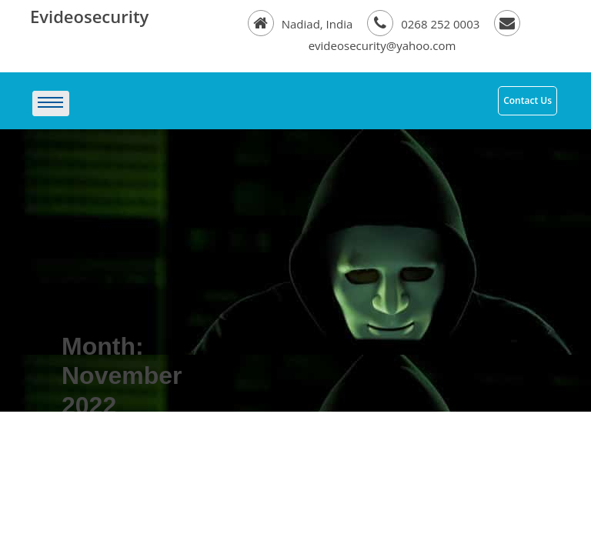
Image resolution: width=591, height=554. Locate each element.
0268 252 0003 (424, 24)
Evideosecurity (89, 16)
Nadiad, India (302, 24)
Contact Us (527, 100)
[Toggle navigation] (249, 103)
